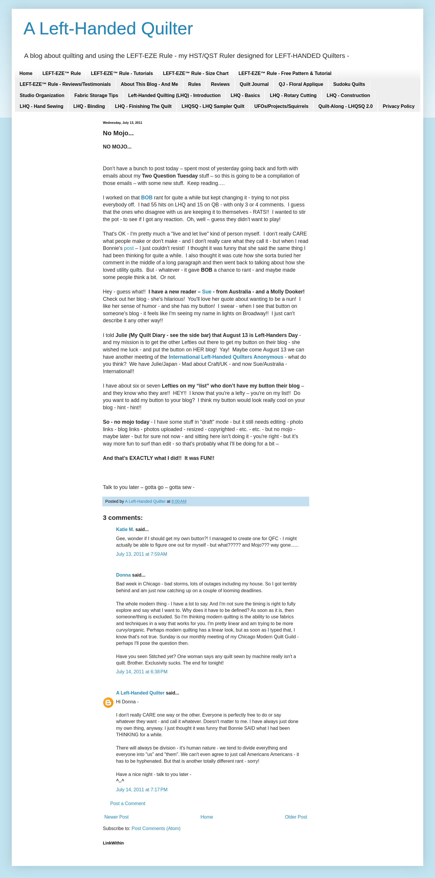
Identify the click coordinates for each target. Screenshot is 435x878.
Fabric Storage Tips (96, 95)
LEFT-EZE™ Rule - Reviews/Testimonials (65, 84)
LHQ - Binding (89, 106)
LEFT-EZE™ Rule (61, 73)
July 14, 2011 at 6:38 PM (142, 671)
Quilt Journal (254, 84)
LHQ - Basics (245, 95)
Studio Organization (42, 95)
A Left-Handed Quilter (108, 28)
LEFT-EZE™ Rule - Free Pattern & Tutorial (285, 73)
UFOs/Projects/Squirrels (281, 106)
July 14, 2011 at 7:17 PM (142, 789)
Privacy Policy (399, 106)
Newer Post (116, 816)
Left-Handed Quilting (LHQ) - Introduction (174, 95)
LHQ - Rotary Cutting (293, 95)
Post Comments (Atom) (156, 828)
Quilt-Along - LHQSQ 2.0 (345, 106)
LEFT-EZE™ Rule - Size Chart (195, 73)
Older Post (296, 816)
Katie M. (125, 529)
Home (25, 73)
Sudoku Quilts (349, 84)
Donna (123, 574)
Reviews (220, 84)
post (129, 248)
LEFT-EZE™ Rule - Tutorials (122, 73)
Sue (206, 292)
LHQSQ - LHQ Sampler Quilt (213, 106)
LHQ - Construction (348, 95)
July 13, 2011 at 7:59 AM (141, 554)
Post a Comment (127, 803)
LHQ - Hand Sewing (41, 106)
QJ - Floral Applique (301, 84)
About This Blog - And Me (149, 84)
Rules (194, 84)
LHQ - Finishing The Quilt (143, 106)
